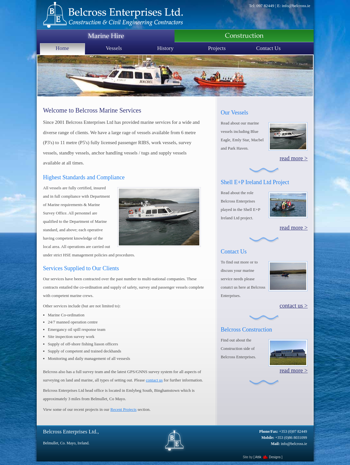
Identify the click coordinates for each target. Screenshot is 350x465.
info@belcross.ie (296, 5)
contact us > (293, 305)
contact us (154, 380)
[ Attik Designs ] (267, 457)
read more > (293, 158)
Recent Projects (123, 409)
